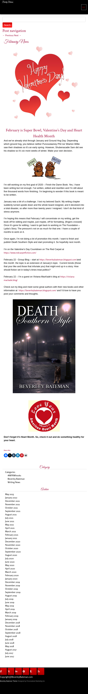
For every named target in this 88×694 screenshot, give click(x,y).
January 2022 (11, 497)
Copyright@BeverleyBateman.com (16, 676)
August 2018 (11, 636)
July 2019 (9, 599)
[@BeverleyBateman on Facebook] (3, 671)
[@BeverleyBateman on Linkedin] (18, 671)
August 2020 (11, 555)
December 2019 (12, 582)
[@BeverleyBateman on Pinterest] (26, 671)
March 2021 (10, 531)
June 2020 (10, 561)
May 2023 (9, 494)
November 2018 (12, 626)
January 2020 (11, 578)
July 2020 (9, 558)
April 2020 (10, 568)
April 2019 (10, 609)
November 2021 (12, 504)
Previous (8, 35)
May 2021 (9, 524)
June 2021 (9, 521)
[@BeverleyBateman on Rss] (41, 671)
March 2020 (10, 571)
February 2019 (11, 615)
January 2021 (11, 538)
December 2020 (12, 541)
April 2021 (10, 528)
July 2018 (9, 639)
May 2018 (9, 646)
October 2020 (11, 548)
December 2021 (12, 501)
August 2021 (11, 514)
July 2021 (9, 517)
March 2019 (10, 612)
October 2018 (11, 629)
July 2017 (9, 653)
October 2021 (11, 507)
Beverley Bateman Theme (8, 681)
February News (16, 42)
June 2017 (9, 656)
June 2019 (9, 602)
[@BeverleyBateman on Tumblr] (33, 671)
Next (17, 35)
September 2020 (13, 551)
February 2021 (11, 534)
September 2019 (12, 592)
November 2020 (12, 544)
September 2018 (12, 632)
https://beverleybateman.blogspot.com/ (58, 259)
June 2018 (9, 642)
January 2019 (11, 619)
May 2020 (9, 565)
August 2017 (11, 649)
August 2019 (11, 595)
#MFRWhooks (14, 475)
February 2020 (12, 575)
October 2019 (11, 588)
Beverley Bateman (16, 478)
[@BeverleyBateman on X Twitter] (11, 671)
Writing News (14, 482)
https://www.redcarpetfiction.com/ (20, 252)
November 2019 (12, 585)
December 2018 (12, 622)
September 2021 (12, 511)
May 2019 (9, 605)
